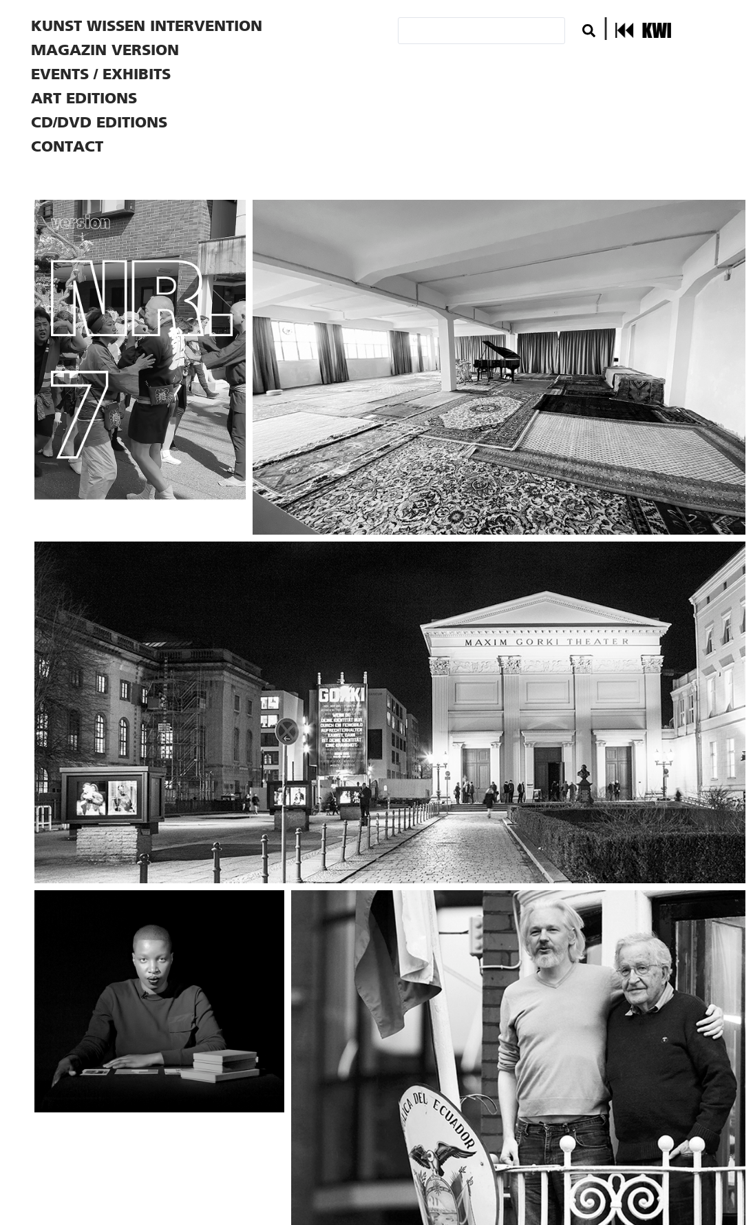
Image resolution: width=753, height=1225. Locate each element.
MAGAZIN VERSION (105, 50)
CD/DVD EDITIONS (99, 122)
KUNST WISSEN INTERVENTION (146, 26)
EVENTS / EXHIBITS (101, 74)
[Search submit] (589, 30)
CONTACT (67, 146)
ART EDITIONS (84, 98)
